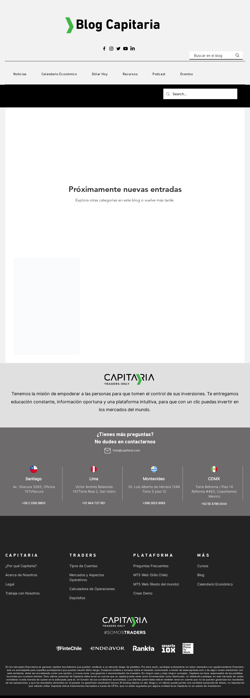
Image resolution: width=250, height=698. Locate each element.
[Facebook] (104, 48)
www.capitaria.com (193, 670)
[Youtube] (125, 48)
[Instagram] (111, 48)
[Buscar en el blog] (209, 56)
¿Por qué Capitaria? (21, 566)
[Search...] (200, 94)
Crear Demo (142, 593)
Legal (9, 584)
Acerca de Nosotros (21, 575)
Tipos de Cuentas (83, 566)
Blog (200, 575)
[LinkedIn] (132, 48)
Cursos (202, 566)
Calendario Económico (215, 584)
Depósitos (77, 598)
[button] (130, 74)
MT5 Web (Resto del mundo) (156, 584)
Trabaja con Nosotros (22, 593)
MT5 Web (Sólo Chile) (150, 575)
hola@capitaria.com (126, 450)
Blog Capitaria (118, 25)
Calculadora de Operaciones (92, 589)
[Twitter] (118, 48)
